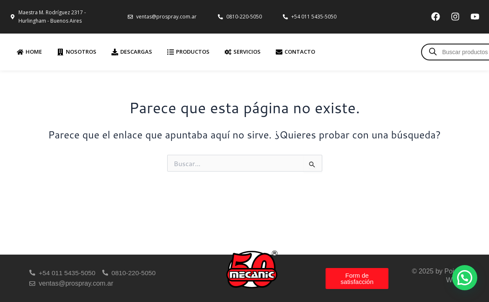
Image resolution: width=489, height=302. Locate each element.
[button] (464, 277)
